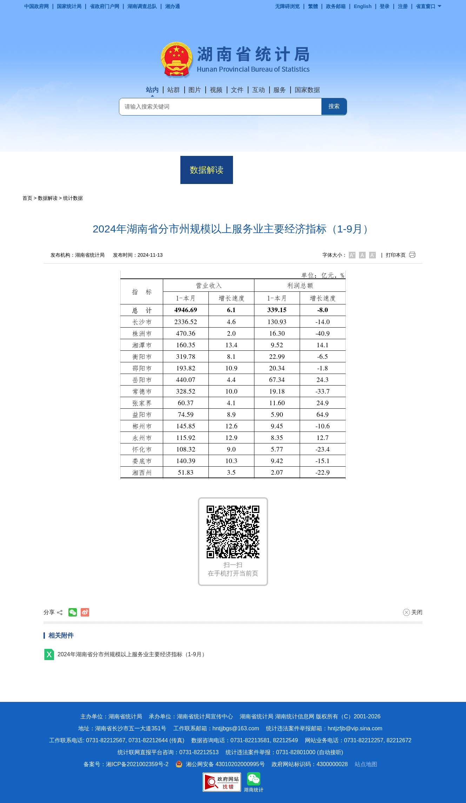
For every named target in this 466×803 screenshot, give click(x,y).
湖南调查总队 (142, 6)
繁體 (313, 6)
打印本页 (400, 255)
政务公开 (259, 170)
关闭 (412, 612)
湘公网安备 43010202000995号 (220, 764)
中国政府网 (36, 6)
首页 (48, 170)
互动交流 (364, 170)
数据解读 (207, 170)
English (363, 6)
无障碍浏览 (287, 6)
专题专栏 (417, 170)
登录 (385, 6)
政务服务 (312, 170)
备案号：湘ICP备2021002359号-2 (126, 764)
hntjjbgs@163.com (236, 728)
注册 (403, 6)
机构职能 (101, 170)
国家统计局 (69, 6)
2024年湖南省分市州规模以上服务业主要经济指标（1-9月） (132, 654)
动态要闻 (154, 170)
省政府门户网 (104, 6)
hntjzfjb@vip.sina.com (355, 728)
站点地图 (366, 764)
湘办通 (172, 6)
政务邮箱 (336, 6)
